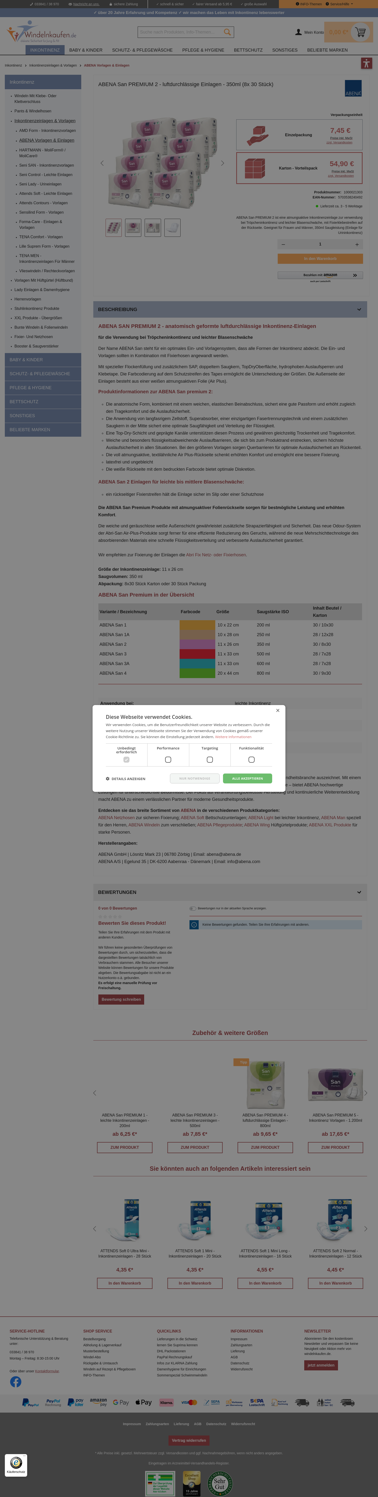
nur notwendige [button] (191, 778)
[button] (125, 778)
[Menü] (24, 1457)
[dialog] (189, 748)
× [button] (277, 710)
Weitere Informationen (234, 736)
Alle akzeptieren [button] (246, 778)
